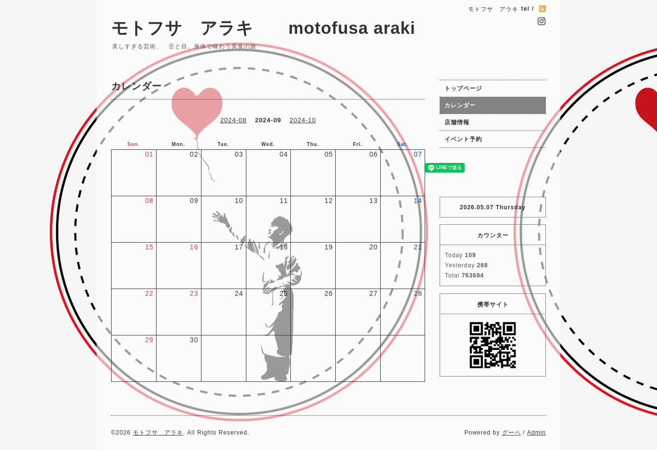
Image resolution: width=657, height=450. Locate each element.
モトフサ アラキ (158, 432)
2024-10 (303, 120)
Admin (536, 432)
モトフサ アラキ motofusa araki (289, 27)
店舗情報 (457, 122)
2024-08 (233, 120)
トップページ (463, 88)
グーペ (511, 432)
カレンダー (460, 105)
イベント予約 (463, 139)
